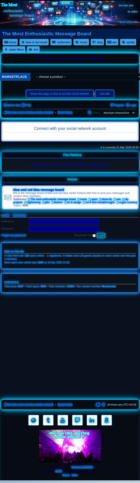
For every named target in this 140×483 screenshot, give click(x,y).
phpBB (58, 471)
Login (5, 215)
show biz (105, 199)
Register (19, 215)
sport (92, 199)
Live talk (104, 93)
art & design (72, 202)
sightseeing (32, 202)
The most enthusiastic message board (52, 199)
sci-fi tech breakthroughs (99, 202)
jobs (46, 202)
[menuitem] (26, 105)
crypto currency (127, 202)
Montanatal (109, 286)
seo (117, 199)
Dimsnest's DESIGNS (82, 467)
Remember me (85, 235)
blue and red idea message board (38, 190)
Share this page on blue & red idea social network (60, 93)
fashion (57, 202)
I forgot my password (13, 235)
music (82, 199)
